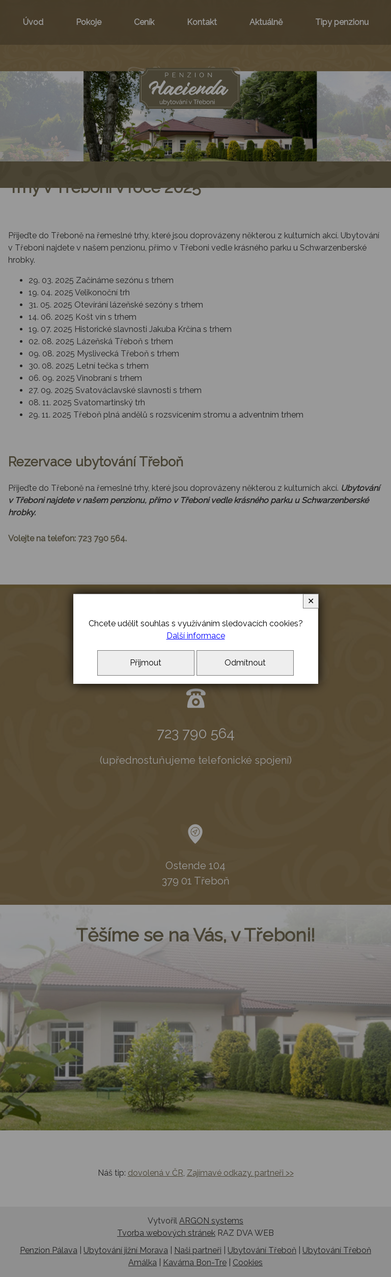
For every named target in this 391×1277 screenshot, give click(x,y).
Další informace (195, 636)
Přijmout (145, 663)
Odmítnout (245, 663)
